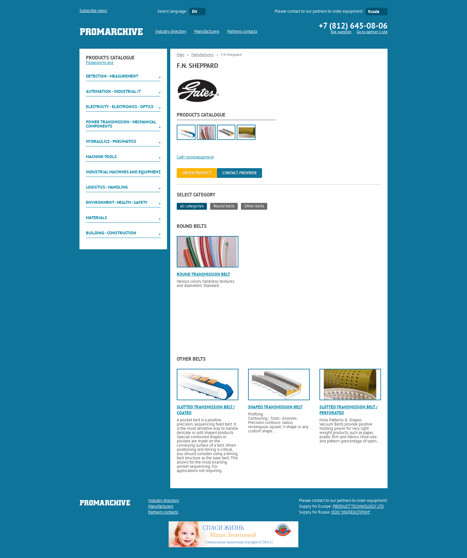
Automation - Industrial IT (113, 91)
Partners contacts (242, 31)
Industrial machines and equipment (123, 172)
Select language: (172, 11)
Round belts (223, 206)
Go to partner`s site (372, 32)
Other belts (254, 206)
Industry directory (170, 31)
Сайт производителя (195, 157)
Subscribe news (93, 11)
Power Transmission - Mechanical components (121, 124)
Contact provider (239, 173)
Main (180, 55)
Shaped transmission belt (275, 407)
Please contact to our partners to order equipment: (319, 11)
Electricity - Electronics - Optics (119, 107)
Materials (96, 218)
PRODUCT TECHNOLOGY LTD (358, 506)
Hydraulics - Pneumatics (111, 141)
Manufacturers (206, 31)
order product (196, 173)
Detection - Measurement (112, 76)
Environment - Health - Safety (117, 202)
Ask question (341, 32)
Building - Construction (111, 233)
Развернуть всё (100, 63)
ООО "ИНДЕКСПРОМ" (350, 512)
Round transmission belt (203, 274)
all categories (192, 206)
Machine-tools (101, 157)
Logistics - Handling (107, 187)
